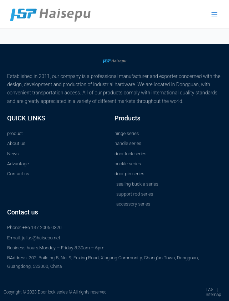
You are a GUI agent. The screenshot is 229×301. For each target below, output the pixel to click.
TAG (210, 289)
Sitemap (214, 294)
